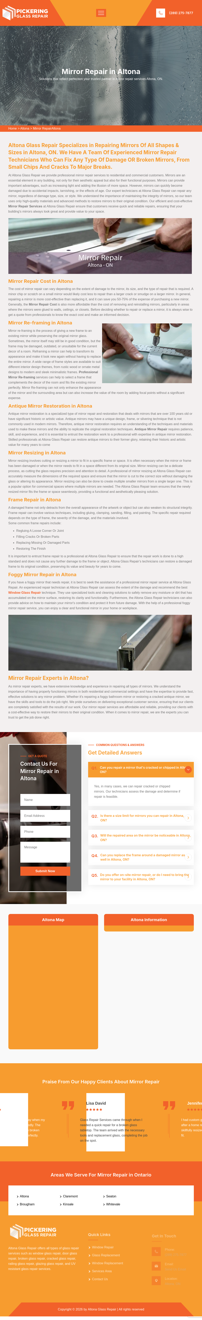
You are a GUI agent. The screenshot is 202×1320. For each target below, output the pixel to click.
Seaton (111, 1200)
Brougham (27, 1208)
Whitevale (113, 1208)
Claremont (70, 1200)
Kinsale (68, 1208)
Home (12, 128)
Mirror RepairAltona (47, 128)
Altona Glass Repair (102, 1313)
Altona (24, 128)
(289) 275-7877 (181, 13)
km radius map (53, 984)
